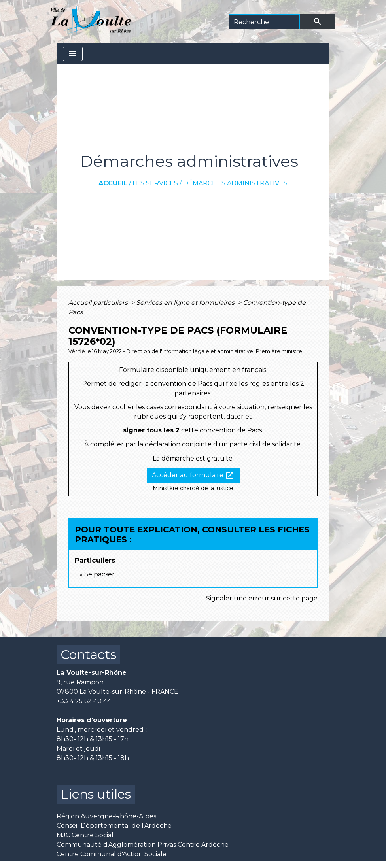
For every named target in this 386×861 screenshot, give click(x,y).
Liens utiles (96, 794)
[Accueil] (91, 22)
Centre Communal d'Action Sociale (112, 854)
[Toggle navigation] (73, 54)
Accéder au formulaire (193, 475)
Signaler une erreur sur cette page (262, 598)
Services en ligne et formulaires (186, 302)
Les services (155, 183)
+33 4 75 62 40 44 (84, 701)
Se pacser (99, 574)
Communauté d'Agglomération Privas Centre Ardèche (143, 844)
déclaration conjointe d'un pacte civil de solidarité (223, 444)
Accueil (112, 183)
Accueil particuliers (98, 302)
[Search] (264, 21)
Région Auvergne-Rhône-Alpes (106, 816)
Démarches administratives (235, 183)
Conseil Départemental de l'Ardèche (114, 825)
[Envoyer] (317, 21)
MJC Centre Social (85, 835)
